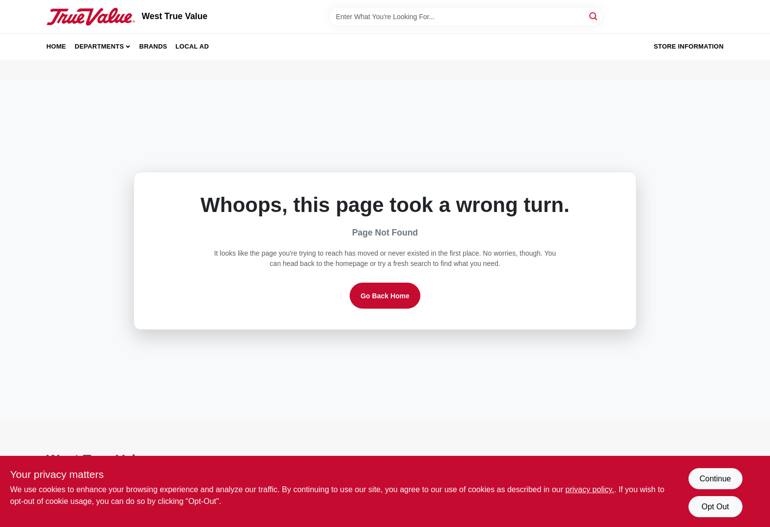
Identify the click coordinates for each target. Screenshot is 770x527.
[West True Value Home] (91, 17)
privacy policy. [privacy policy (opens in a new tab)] (589, 489)
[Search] (594, 16)
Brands (153, 46)
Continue (715, 478)
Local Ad (192, 46)
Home (56, 46)
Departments (99, 46)
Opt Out (715, 506)
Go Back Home (385, 296)
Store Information (688, 46)
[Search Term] (465, 16)
